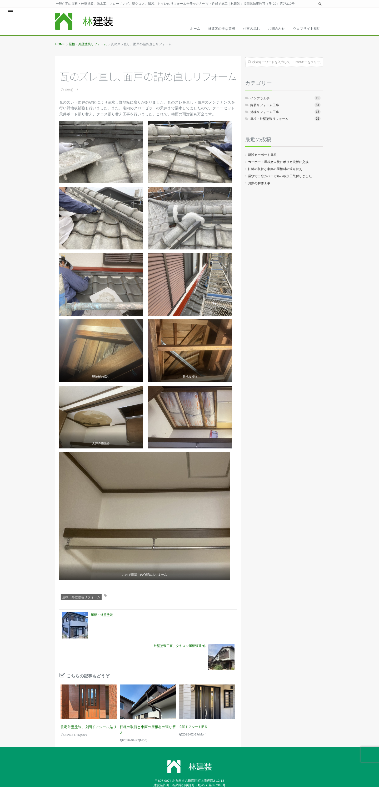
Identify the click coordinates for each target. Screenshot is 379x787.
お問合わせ (272, 27)
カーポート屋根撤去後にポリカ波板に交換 (278, 163)
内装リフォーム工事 (285, 106)
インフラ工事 (285, 99)
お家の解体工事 (259, 184)
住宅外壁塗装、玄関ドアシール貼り (86, 696)
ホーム (179, 27)
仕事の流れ (243, 27)
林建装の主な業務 (210, 27)
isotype (263, 768)
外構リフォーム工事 (285, 113)
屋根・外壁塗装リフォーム (81, 599)
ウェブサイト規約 (305, 27)
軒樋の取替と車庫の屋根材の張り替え (147, 696)
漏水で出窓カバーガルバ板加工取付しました (280, 177)
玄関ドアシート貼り (193, 696)
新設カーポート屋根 (262, 156)
